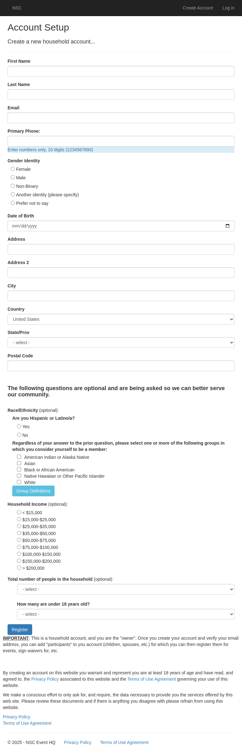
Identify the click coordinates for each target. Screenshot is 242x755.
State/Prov (18, 332)
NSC (17, 7)
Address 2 (18, 262)
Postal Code (20, 355)
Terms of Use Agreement (151, 679)
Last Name (19, 84)
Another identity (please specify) (47, 194)
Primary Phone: (24, 131)
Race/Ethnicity (23, 410)
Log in (228, 7)
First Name (19, 61)
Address (16, 239)
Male (21, 177)
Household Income (27, 504)
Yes (26, 426)
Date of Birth (21, 215)
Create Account (198, 7)
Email (13, 107)
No (25, 435)
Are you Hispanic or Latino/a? (43, 418)
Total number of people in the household (50, 579)
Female (23, 169)
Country (16, 309)
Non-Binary (27, 186)
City (12, 285)
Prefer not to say (32, 203)
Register (20, 629)
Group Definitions (33, 490)
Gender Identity (24, 160)
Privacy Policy (45, 679)
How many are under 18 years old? (53, 604)
